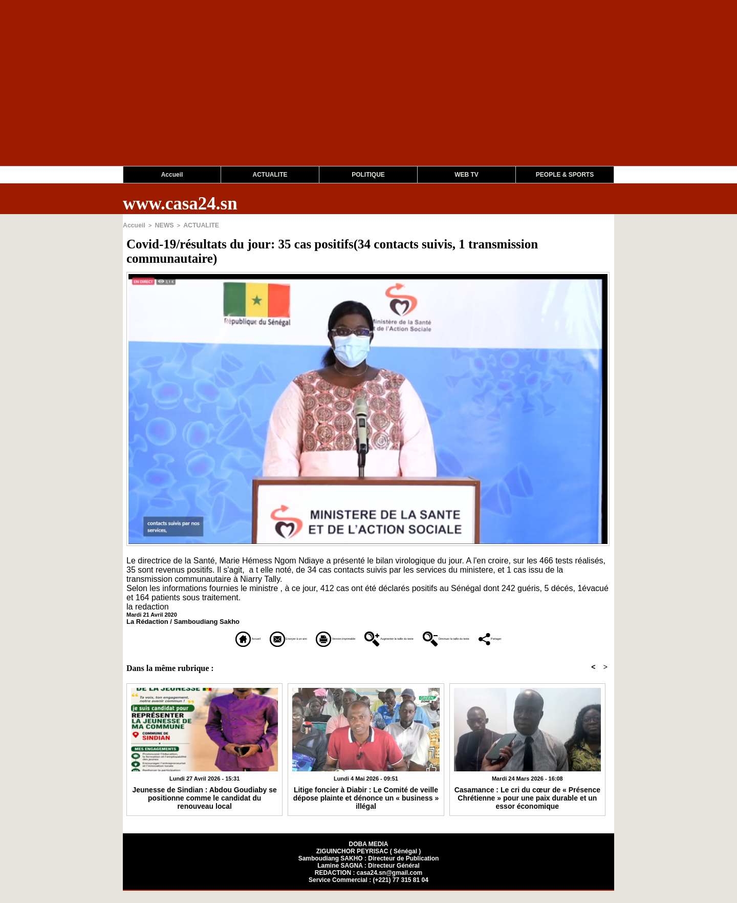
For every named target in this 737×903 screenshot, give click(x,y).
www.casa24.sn (180, 204)
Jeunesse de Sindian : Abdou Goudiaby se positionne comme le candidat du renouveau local (204, 805)
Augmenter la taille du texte (425, 637)
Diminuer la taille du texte (547, 637)
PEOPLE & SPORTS (565, 174)
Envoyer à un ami (221, 637)
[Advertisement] (307, 94)
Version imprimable (314, 637)
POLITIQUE (368, 174)
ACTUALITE (270, 174)
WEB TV (466, 174)
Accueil (172, 174)
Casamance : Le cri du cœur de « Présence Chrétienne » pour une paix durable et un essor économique (527, 809)
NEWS (161, 225)
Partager (369, 651)
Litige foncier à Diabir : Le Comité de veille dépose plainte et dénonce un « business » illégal (365, 805)
